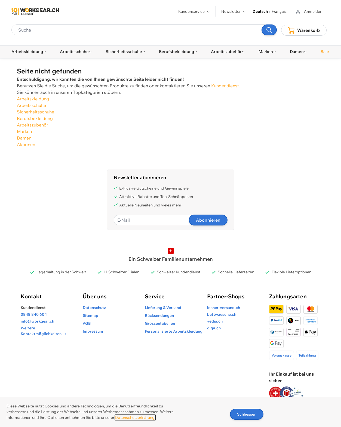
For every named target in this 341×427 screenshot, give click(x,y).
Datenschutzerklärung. (135, 417)
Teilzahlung (307, 355)
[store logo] (35, 11)
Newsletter (233, 11)
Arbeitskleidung (33, 98)
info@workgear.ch (37, 321)
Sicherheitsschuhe (35, 112)
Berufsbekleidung (35, 118)
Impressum (93, 331)
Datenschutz (94, 307)
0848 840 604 (34, 314)
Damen (24, 138)
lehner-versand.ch (223, 307)
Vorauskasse (281, 355)
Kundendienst (225, 85)
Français (279, 11)
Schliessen (246, 414)
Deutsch (260, 11)
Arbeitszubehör (32, 125)
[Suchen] (269, 29)
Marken (24, 131)
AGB (87, 323)
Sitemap (90, 315)
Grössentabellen (160, 323)
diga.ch (214, 328)
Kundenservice (194, 11)
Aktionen (26, 144)
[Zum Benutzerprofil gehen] (309, 11)
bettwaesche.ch (221, 314)
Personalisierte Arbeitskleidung (173, 331)
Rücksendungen (159, 315)
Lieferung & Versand (163, 307)
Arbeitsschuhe (31, 105)
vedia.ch (215, 321)
